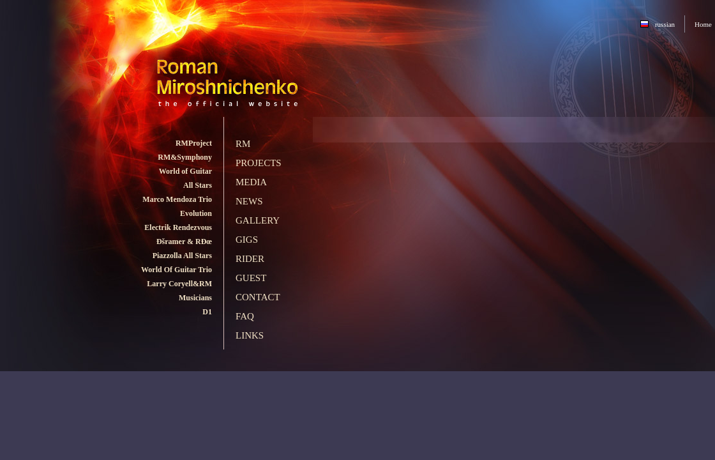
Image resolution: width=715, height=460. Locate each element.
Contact (258, 297)
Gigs (247, 239)
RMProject (194, 143)
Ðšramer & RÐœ (184, 241)
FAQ (245, 316)
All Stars (197, 185)
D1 (207, 311)
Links (250, 335)
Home (703, 24)
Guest (251, 278)
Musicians (195, 297)
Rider (250, 259)
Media (251, 182)
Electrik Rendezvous (178, 227)
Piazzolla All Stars (182, 255)
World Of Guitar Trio (176, 269)
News (249, 201)
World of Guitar (185, 171)
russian (665, 24)
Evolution (196, 213)
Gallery (258, 220)
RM (243, 144)
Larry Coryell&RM (179, 283)
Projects (259, 163)
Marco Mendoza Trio (177, 199)
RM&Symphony (185, 157)
